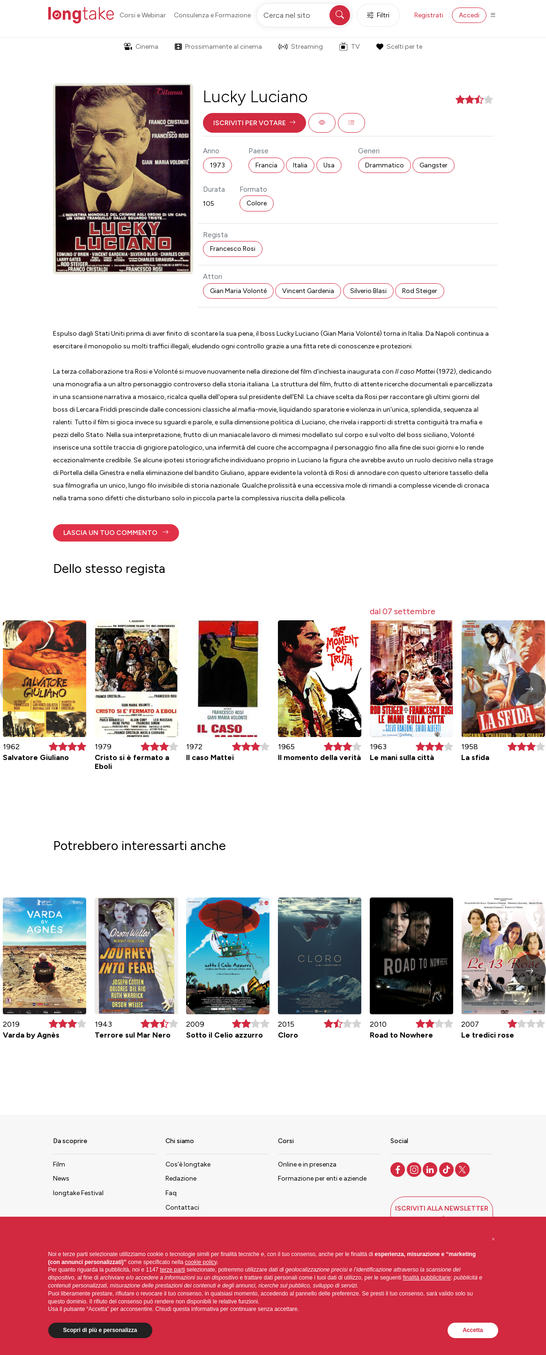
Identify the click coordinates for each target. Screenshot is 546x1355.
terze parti (172, 1269)
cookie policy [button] (201, 1262)
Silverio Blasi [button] (368, 291)
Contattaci (182, 1208)
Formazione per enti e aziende (322, 1178)
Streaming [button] (300, 47)
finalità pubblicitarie (427, 1277)
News (61, 1178)
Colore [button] (257, 203)
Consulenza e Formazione (212, 15)
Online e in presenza (307, 1164)
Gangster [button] (433, 165)
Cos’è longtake (187, 1164)
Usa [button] (329, 165)
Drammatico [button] (384, 165)
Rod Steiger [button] (419, 291)
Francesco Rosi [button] (232, 249)
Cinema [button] (141, 47)
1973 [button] (217, 165)
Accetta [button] (473, 1330)
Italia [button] (300, 165)
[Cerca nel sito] (304, 15)
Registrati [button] (428, 15)
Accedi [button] (469, 15)
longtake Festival (78, 1193)
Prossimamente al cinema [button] (218, 47)
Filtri (378, 15)
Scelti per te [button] (399, 47)
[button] (254, 123)
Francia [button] (266, 165)
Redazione (180, 1178)
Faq (171, 1193)
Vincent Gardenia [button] (308, 291)
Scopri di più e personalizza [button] (100, 1330)
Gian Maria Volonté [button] (238, 291)
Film (59, 1164)
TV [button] (349, 46)
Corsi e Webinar (143, 15)
